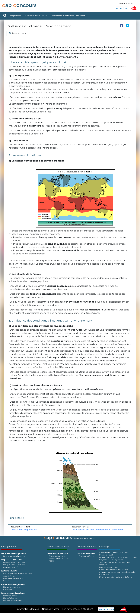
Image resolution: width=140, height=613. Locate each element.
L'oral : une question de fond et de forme (115, 577)
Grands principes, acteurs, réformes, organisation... (18, 574)
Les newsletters (71, 609)
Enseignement (15, 16)
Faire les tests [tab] (17, 33)
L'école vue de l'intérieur (13, 578)
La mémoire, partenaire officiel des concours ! (118, 557)
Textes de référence (86, 546)
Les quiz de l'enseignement (14, 556)
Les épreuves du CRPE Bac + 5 (15, 565)
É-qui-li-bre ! (104, 575)
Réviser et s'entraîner (57, 556)
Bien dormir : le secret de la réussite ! (114, 570)
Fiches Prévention (10, 598)
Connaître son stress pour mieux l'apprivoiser (117, 572)
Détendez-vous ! (106, 555)
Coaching (104, 546)
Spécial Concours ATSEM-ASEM (59, 560)
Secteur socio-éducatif (58, 546)
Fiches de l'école (10, 596)
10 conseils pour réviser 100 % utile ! (113, 552)
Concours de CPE (10, 567)
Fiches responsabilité (12, 587)
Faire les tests (16, 518)
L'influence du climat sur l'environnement (68, 16)
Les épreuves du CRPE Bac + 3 (36, 16)
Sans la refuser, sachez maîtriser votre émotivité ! (114, 563)
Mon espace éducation (12, 600)
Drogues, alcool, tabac (108, 567)
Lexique (6, 581)
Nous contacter (50, 609)
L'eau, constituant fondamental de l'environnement (97, 529)
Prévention (7, 589)
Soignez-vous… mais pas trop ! (111, 560)
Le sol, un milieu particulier (24, 529)
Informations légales (28, 609)
